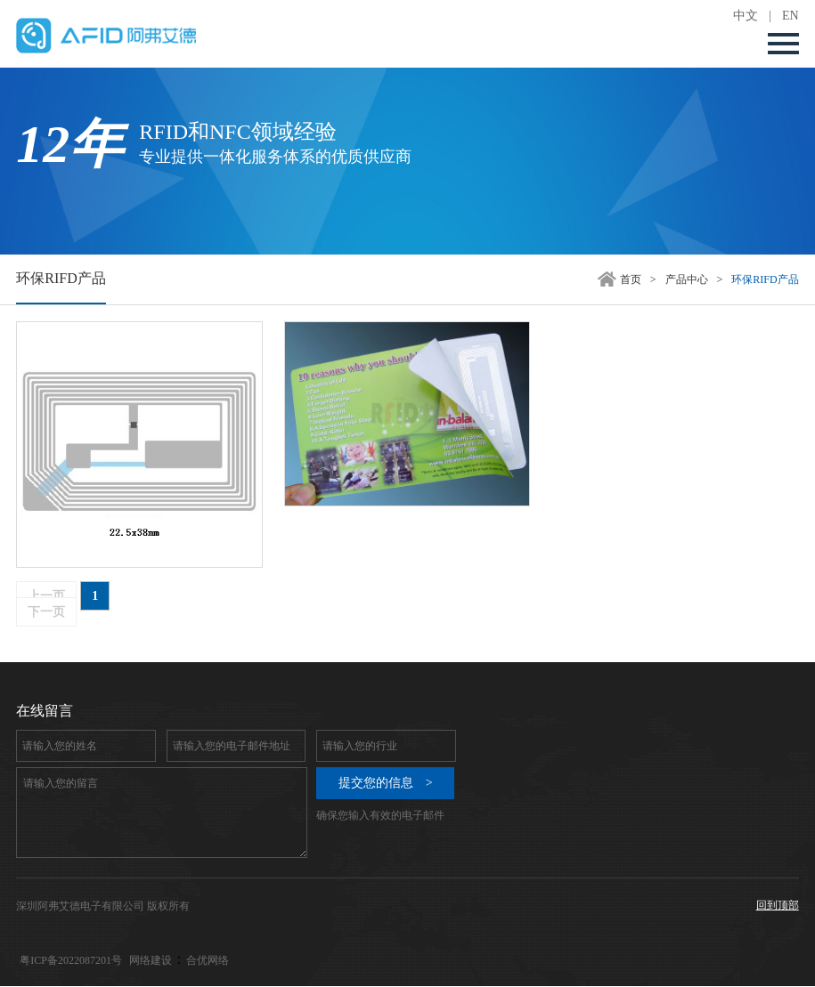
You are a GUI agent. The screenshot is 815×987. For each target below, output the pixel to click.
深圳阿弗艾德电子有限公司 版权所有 (103, 906)
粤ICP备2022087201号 (71, 960)
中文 (745, 15)
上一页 (46, 596)
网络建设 (150, 960)
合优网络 (207, 960)
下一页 (46, 612)
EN (790, 15)
